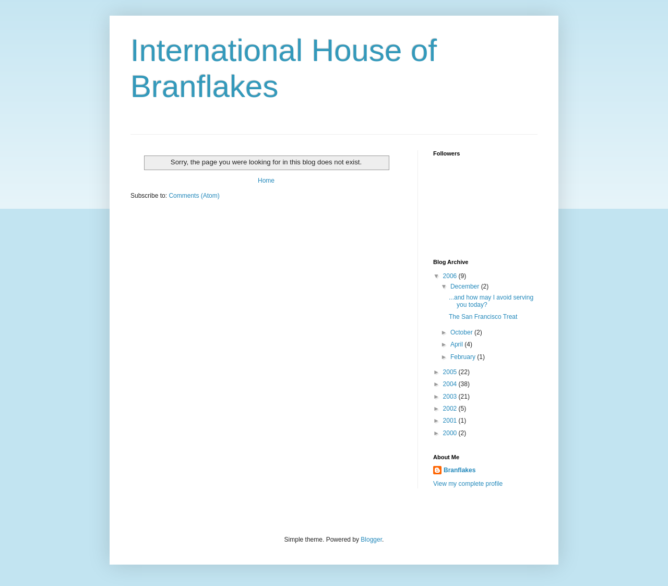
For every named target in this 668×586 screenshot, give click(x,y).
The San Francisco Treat (483, 316)
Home (266, 180)
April (457, 344)
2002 (451, 408)
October (462, 332)
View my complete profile (468, 483)
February (463, 357)
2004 (451, 384)
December (465, 286)
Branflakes (459, 470)
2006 (451, 276)
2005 (451, 372)
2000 (451, 433)
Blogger (371, 539)
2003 (451, 396)
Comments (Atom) (194, 195)
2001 (451, 420)
